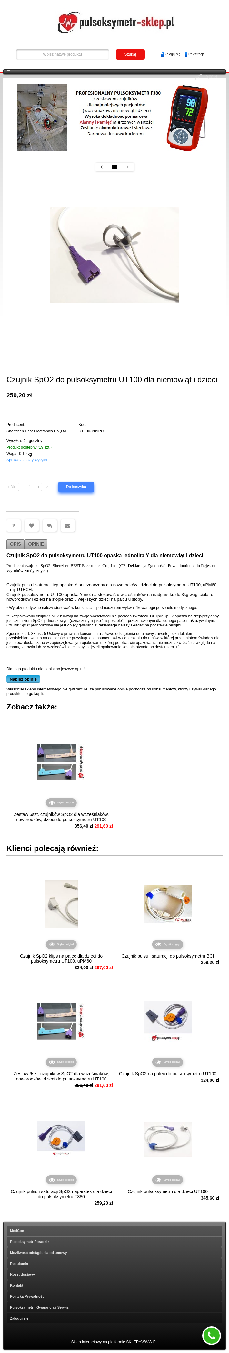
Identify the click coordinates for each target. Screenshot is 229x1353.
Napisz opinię (23, 679)
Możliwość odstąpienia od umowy (38, 1253)
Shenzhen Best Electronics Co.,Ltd (36, 431)
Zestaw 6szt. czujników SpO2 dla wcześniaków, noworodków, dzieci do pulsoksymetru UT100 (61, 817)
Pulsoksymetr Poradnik (29, 1242)
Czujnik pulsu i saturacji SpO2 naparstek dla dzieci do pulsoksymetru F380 (61, 1194)
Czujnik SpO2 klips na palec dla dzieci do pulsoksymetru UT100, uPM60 (61, 958)
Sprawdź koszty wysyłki (26, 460)
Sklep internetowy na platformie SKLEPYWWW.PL (114, 1342)
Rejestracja (196, 54)
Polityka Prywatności (27, 1296)
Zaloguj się (172, 54)
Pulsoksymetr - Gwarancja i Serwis (39, 1307)
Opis (15, 544)
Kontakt (16, 1285)
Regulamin (19, 1263)
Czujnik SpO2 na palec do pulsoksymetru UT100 (167, 1073)
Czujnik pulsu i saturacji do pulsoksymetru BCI (167, 956)
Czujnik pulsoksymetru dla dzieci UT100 (168, 1191)
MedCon (17, 1231)
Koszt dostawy (22, 1274)
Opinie (36, 544)
